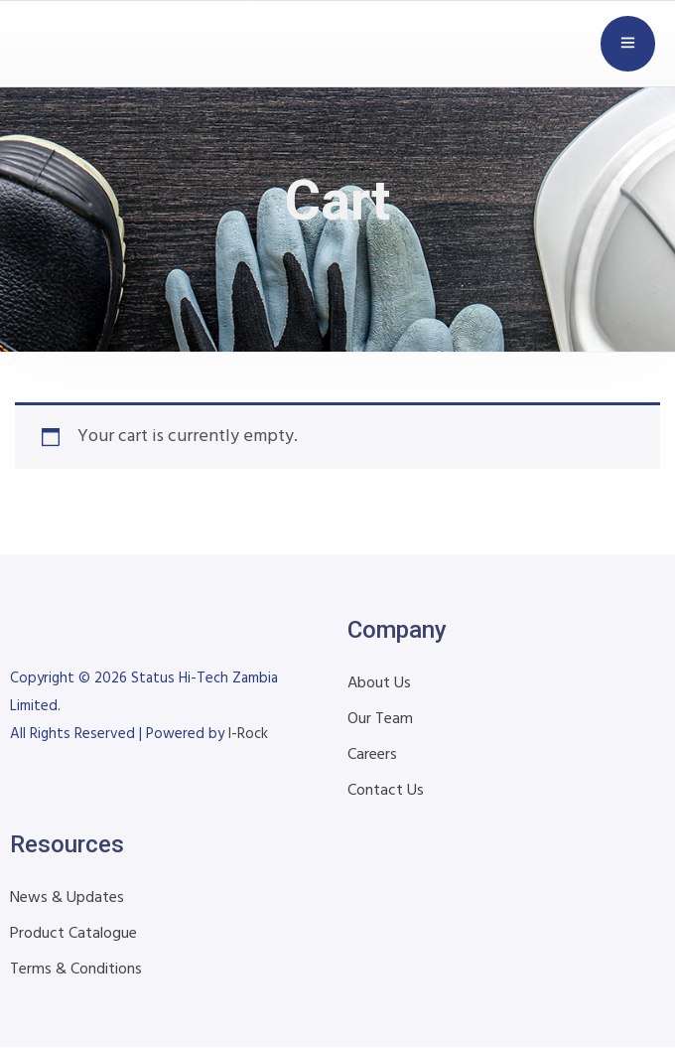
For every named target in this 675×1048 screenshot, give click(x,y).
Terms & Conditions (76, 969)
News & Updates (67, 898)
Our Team (380, 719)
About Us (379, 683)
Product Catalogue (73, 934)
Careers (372, 755)
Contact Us (385, 791)
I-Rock (248, 734)
